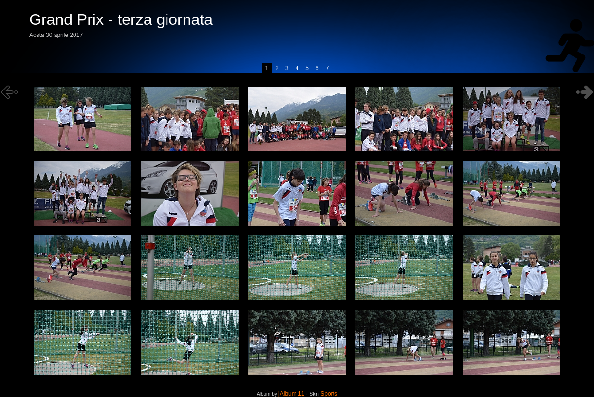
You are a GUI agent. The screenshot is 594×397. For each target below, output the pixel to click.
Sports (328, 393)
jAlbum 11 (291, 393)
